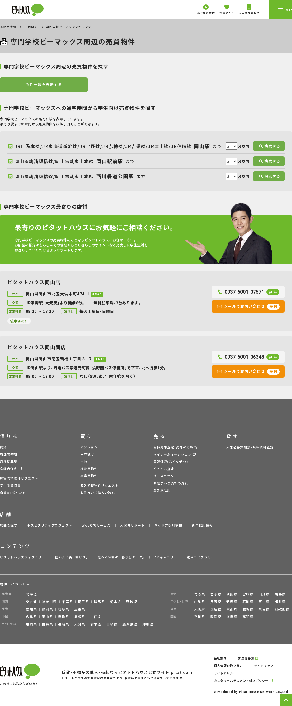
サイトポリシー (225, 673)
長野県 (215, 601)
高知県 (248, 616)
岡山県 (47, 616)
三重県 (79, 609)
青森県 (199, 594)
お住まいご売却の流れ (170, 483)
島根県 (79, 616)
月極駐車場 (9, 461)
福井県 (280, 601)
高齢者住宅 (9, 468)
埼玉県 (83, 601)
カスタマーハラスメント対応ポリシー (241, 680)
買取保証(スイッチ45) (170, 461)
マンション (89, 447)
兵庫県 (215, 609)
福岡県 (31, 624)
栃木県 (115, 601)
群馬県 (99, 601)
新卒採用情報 (202, 525)
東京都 (31, 601)
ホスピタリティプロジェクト (49, 525)
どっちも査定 (163, 468)
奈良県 (264, 609)
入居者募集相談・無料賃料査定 (250, 447)
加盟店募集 (246, 658)
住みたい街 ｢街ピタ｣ (71, 557)
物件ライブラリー (201, 557)
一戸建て (32, 27)
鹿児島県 (129, 624)
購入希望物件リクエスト (99, 485)
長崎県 (63, 624)
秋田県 (231, 594)
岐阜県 (63, 609)
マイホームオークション (172, 454)
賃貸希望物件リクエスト (19, 478)
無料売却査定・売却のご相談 (175, 447)
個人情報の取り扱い (228, 665)
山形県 (264, 594)
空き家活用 (162, 490)
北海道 (31, 594)
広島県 (31, 616)
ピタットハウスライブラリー (22, 557)
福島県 (280, 594)
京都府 (231, 609)
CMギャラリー (165, 557)
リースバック (163, 476)
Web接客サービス (96, 525)
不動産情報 (8, 27)
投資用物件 (89, 468)
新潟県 (231, 601)
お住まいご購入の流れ (97, 492)
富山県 (264, 601)
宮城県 (248, 594)
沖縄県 (148, 624)
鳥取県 (63, 616)
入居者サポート (132, 525)
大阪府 (199, 609)
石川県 (248, 601)
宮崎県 (112, 624)
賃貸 (3, 447)
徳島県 (231, 616)
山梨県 (199, 601)
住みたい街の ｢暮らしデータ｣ (121, 557)
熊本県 (95, 624)
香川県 (199, 616)
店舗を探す (9, 525)
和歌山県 (282, 609)
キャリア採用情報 (168, 525)
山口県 (95, 616)
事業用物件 (89, 476)
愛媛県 (215, 616)
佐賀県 (47, 624)
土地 (83, 461)
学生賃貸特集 (10, 485)
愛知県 (31, 609)
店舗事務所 (9, 454)
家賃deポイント (13, 492)
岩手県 (215, 594)
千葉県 (67, 601)
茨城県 (131, 601)
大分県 (79, 624)
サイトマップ (264, 665)
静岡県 (47, 609)
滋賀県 (248, 609)
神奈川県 (49, 601)
